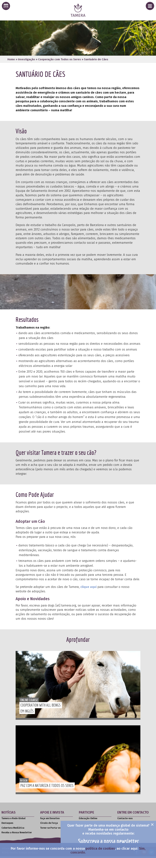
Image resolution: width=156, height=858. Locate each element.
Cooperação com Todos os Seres (59, 59)
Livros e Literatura (89, 828)
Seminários (85, 823)
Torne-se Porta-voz (51, 828)
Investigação (26, 59)
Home (11, 59)
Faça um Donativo (50, 818)
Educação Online (88, 818)
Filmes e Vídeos (87, 832)
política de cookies (100, 848)
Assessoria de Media (128, 823)
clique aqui (88, 587)
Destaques (7, 823)
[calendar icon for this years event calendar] (6, 6)
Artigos (83, 837)
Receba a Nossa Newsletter (16, 832)
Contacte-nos (125, 818)
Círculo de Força (49, 823)
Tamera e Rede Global (13, 818)
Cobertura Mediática (12, 828)
